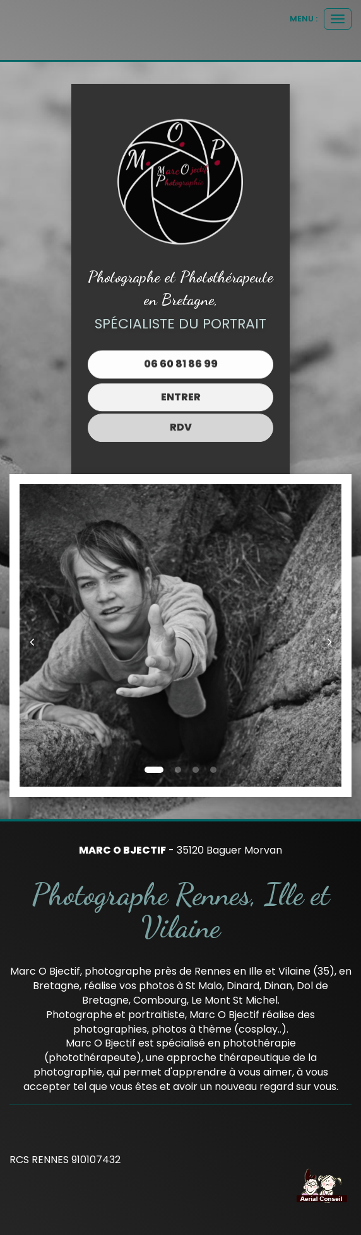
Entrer (181, 393)
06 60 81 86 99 (181, 363)
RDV (181, 420)
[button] (36, 635)
